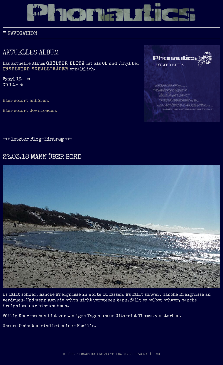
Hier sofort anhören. (26, 101)
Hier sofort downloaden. (30, 111)
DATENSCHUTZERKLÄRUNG (139, 354)
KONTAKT (106, 354)
